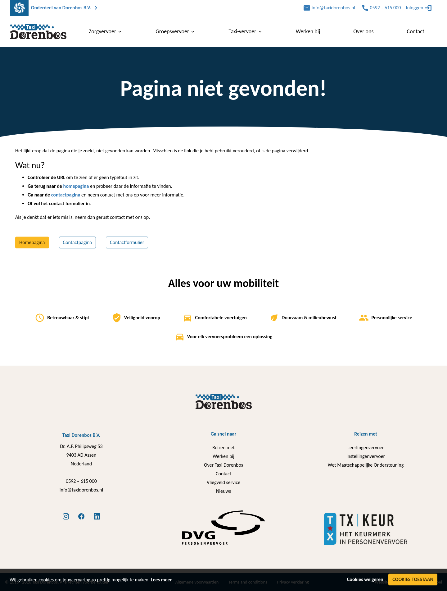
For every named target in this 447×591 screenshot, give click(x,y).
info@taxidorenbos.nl (81, 490)
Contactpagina (77, 242)
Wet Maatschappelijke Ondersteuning (366, 465)
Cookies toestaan (412, 579)
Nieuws (223, 491)
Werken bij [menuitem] (308, 31)
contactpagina (65, 195)
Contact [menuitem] (415, 31)
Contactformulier (127, 242)
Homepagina (32, 242)
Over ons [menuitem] (363, 31)
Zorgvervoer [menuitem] (105, 31)
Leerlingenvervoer (365, 447)
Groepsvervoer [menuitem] (175, 31)
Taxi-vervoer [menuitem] (245, 31)
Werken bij (223, 456)
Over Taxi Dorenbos (223, 465)
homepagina (76, 186)
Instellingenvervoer (365, 456)
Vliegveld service (223, 482)
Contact (223, 474)
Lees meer (161, 580)
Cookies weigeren (365, 579)
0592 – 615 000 (81, 481)
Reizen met (223, 447)
